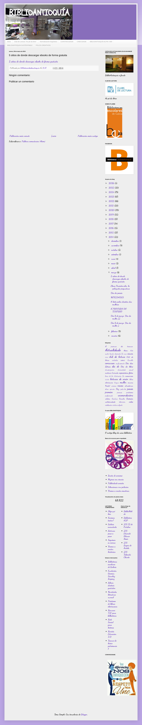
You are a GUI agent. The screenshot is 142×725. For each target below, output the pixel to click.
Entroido (115, 373)
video (131, 401)
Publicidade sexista (116, 483)
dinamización (109, 370)
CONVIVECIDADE (66, 42)
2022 (112, 201)
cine (106, 357)
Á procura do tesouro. (119, 346)
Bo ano (124, 354)
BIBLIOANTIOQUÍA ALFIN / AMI (101, 42)
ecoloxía (108, 373)
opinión (112, 389)
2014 (111, 237)
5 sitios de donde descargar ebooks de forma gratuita (33, 61)
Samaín (129, 398)
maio (113, 263)
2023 (112, 196)
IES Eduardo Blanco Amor (127, 534)
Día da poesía (116, 293)
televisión (122, 402)
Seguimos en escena (112, 541)
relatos (107, 398)
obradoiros (129, 386)
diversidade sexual (125, 370)
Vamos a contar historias (112, 549)
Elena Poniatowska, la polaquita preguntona (120, 287)
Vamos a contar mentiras (118, 491)
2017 (111, 223)
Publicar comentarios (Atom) (33, 141)
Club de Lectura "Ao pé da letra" (25, 42)
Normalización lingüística (48, 42)
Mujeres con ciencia (116, 479)
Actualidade (113, 350)
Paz (117, 389)
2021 (111, 205)
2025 (112, 187)
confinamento (120, 363)
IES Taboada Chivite (127, 555)
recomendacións (125, 395)
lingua (116, 383)
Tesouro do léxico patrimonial (112, 644)
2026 (112, 183)
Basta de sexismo (115, 475)
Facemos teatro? (111, 519)
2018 (111, 219)
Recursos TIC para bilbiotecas (112, 613)
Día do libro (127, 366)
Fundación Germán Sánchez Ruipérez (112, 575)
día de (115, 366)
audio (107, 354)
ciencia (130, 353)
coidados (115, 360)
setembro (115, 254)
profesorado (109, 396)
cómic (123, 360)
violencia (108, 405)
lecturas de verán (119, 379)
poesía (130, 388)
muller (123, 382)
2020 (112, 210)
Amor (126, 350)
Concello (130, 360)
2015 (111, 232)
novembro (115, 245)
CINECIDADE (81, 42)
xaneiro (114, 335)
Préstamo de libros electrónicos (112, 604)
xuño (113, 259)
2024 (112, 192)
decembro (115, 241)
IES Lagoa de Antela (127, 545)
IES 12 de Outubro (128, 525)
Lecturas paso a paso (111, 533)
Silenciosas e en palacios (118, 487)
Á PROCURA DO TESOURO (119, 310)
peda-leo (123, 389)
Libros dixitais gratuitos (111, 585)
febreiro (114, 331)
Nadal (107, 386)
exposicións (123, 373)
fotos (131, 373)
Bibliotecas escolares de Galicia (112, 564)
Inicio (9, 42)
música (130, 382)
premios (109, 392)
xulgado (119, 405)
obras (106, 389)
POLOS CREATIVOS (43, 45)
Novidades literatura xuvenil (112, 595)
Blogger (84, 714)
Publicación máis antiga (88, 136)
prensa (119, 392)
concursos (110, 363)
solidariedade (110, 402)
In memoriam (127, 376)
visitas (114, 405)
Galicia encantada (112, 525)
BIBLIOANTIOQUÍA (39, 13)
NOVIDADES (117, 297)
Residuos (115, 399)
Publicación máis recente (19, 136)
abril (113, 268)
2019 (111, 214)
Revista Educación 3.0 (112, 634)
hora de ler (109, 376)
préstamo (129, 392)
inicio (107, 379)
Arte (131, 350)
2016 (111, 228)
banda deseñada (115, 354)
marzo (114, 272)
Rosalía (122, 398)
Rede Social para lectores (111, 623)
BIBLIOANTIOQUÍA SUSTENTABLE (19, 45)
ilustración (117, 376)
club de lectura (117, 356)
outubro (114, 250)
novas (120, 385)
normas (113, 386)
